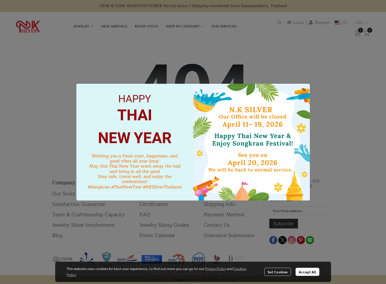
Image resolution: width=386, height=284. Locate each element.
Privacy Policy (215, 268)
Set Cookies (277, 272)
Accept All (307, 272)
